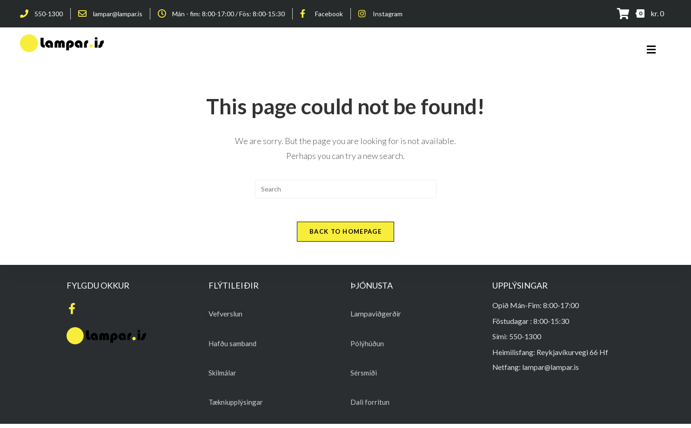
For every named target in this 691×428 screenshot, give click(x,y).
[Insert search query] (345, 189)
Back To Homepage (345, 236)
